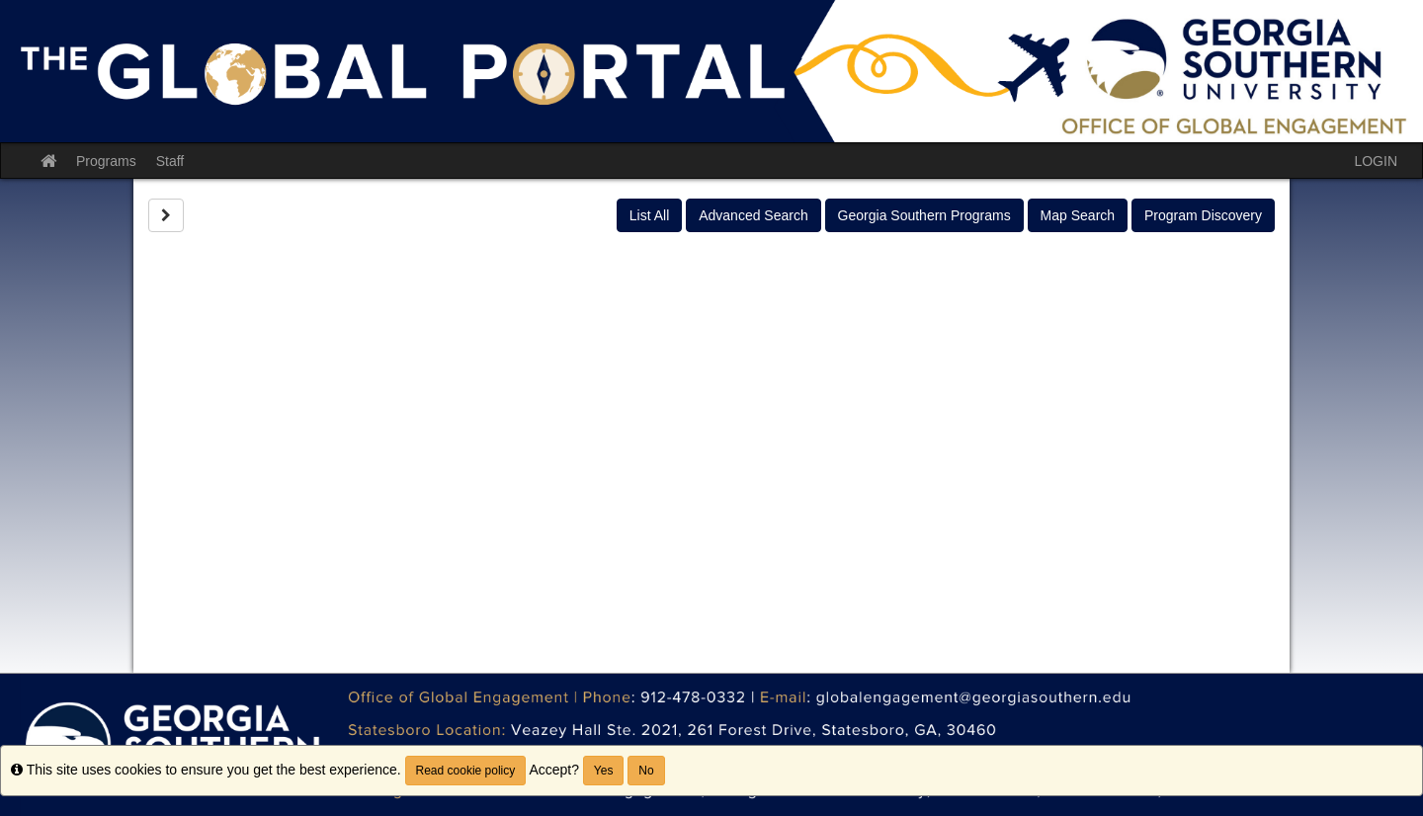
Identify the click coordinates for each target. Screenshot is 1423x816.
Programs (106, 161)
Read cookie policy (466, 770)
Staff (170, 161)
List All (649, 215)
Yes (604, 770)
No (645, 770)
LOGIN (1375, 161)
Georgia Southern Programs (924, 215)
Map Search (1078, 215)
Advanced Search (753, 215)
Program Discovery (1203, 215)
